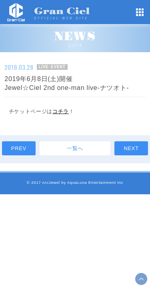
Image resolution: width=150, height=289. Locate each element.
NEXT (131, 148)
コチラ (60, 111)
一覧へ (75, 148)
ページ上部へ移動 (141, 279)
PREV (18, 148)
